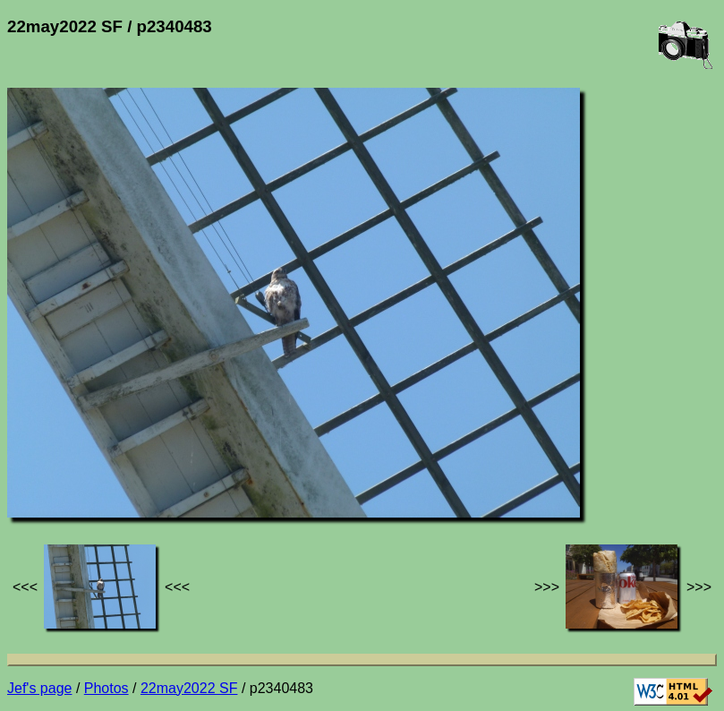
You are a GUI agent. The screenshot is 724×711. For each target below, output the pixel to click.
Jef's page (39, 688)
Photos (106, 688)
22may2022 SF (189, 688)
